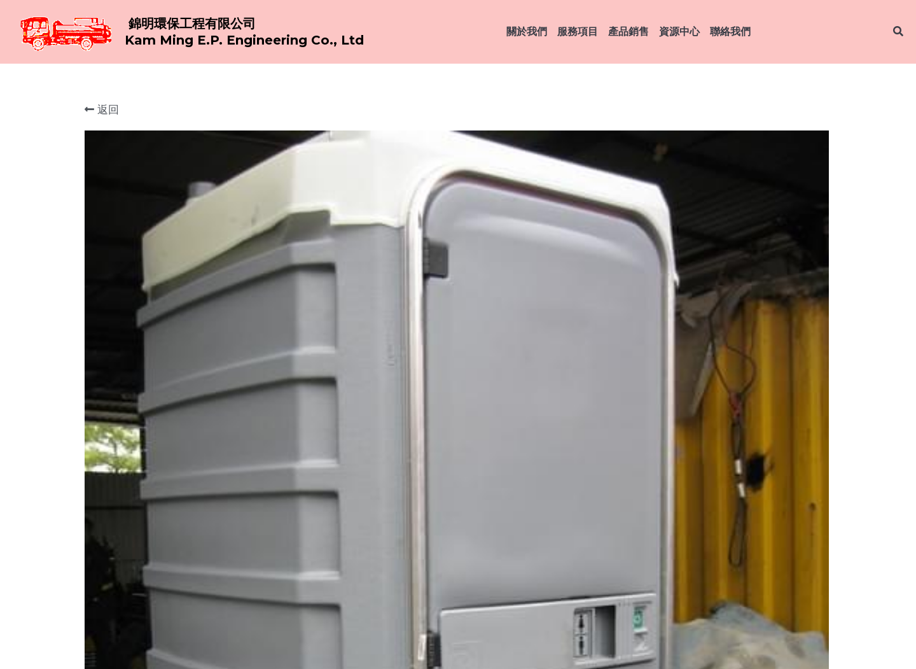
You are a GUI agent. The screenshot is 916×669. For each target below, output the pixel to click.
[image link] (63, 30)
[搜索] (898, 31)
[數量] (693, 284)
